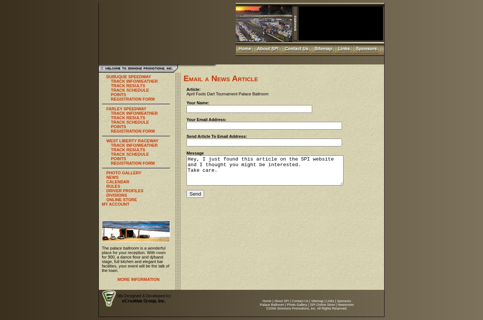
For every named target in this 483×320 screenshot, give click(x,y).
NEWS (112, 177)
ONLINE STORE (121, 199)
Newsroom (346, 305)
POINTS (118, 94)
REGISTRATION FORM (133, 99)
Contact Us (300, 301)
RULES (113, 186)
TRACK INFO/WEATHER (134, 81)
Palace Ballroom (272, 305)
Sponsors (344, 301)
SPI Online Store (322, 305)
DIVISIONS (116, 195)
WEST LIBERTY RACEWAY (132, 141)
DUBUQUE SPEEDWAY (128, 77)
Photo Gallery (297, 305)
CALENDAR (117, 182)
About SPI (281, 301)
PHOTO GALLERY (123, 173)
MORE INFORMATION (138, 279)
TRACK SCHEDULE (130, 90)
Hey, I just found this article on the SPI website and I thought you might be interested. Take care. (274, 173)
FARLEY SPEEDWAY (126, 109)
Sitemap (317, 301)
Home (267, 301)
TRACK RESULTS (128, 85)
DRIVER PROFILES (125, 190)
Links (330, 301)
